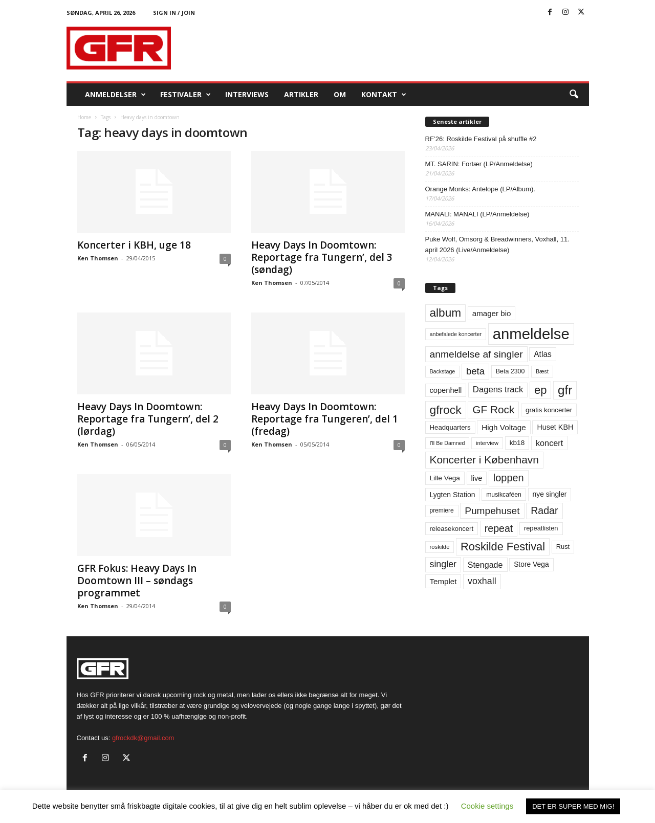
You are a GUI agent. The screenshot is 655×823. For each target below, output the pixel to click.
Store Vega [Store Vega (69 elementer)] (531, 564)
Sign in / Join (174, 12)
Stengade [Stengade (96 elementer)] (485, 564)
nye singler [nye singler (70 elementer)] (550, 494)
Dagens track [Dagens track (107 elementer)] (498, 389)
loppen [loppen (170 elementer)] (508, 477)
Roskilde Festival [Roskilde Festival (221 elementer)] (503, 546)
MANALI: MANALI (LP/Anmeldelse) (477, 214)
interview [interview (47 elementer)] (487, 443)
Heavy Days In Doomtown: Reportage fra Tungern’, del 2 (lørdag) (148, 419)
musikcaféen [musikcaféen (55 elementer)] (503, 494)
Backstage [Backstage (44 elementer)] (442, 371)
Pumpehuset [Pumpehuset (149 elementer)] (492, 510)
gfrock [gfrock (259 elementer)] (446, 409)
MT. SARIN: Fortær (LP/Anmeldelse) (479, 164)
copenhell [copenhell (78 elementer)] (446, 390)
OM (340, 94)
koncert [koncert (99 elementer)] (549, 443)
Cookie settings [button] (487, 806)
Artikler (301, 94)
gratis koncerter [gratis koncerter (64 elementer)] (549, 410)
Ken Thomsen (97, 258)
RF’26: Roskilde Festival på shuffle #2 (481, 139)
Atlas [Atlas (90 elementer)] (543, 354)
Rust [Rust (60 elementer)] (563, 546)
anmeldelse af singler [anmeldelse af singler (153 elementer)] (476, 354)
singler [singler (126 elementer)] (443, 564)
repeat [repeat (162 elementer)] (499, 528)
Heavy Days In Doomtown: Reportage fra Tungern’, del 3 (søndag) (321, 257)
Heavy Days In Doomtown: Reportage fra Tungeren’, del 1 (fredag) (324, 419)
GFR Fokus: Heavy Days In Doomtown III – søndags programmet (136, 580)
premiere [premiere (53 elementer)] (442, 510)
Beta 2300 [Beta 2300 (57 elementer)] (510, 371)
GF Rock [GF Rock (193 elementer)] (493, 409)
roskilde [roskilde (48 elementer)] (440, 547)
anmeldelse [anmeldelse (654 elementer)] (531, 333)
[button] (573, 94)
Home (84, 117)
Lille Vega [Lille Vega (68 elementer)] (445, 478)
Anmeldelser (115, 94)
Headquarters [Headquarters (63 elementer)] (450, 427)
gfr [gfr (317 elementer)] (565, 390)
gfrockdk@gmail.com (143, 738)
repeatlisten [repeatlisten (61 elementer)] (541, 528)
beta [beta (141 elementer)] (475, 371)
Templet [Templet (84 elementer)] (443, 581)
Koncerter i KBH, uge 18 (134, 245)
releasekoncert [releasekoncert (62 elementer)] (452, 528)
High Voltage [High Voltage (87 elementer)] (504, 427)
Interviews (247, 94)
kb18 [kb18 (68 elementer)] (517, 443)
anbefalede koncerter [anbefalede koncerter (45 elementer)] (456, 334)
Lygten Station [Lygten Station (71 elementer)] (452, 495)
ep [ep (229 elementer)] (540, 390)
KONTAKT (383, 94)
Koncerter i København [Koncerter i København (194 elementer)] (484, 459)
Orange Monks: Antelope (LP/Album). (480, 189)
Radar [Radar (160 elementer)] (544, 510)
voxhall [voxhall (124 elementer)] (482, 581)
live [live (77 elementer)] (477, 478)
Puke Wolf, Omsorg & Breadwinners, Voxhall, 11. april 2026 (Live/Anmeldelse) (497, 244)
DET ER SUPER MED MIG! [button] (573, 806)
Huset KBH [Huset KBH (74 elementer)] (555, 427)
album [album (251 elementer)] (446, 312)
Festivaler (185, 94)
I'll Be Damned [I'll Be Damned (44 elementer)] (447, 443)
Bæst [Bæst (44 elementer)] (542, 371)
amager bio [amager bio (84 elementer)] (491, 313)
